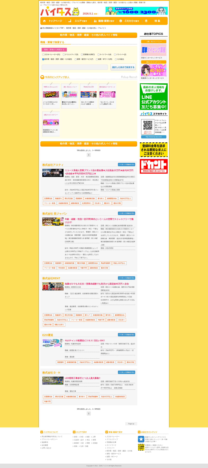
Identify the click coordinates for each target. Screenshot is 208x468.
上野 (94, 437)
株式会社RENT (51, 278)
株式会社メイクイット (107, 87)
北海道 (95, 443)
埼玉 (88, 440)
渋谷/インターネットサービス (151, 58)
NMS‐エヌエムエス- (51, 87)
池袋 (88, 437)
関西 (88, 443)
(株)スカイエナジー (51, 115)
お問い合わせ (46, 448)
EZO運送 (47, 335)
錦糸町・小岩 (79, 443)
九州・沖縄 (84, 446)
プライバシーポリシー (50, 439)
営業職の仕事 (88, 54)
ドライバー (120, 54)
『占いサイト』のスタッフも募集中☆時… (106, 103)
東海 (75, 446)
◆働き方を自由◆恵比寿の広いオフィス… (69, 103)
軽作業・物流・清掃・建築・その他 (57, 59)
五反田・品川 (79, 440)
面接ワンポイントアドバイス (155, 437)
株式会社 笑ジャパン (54, 213)
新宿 (75, 437)
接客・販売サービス (84, 59)
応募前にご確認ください (154, 445)
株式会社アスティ (53, 164)
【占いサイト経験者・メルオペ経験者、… (88, 103)
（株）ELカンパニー (69, 87)
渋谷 (81, 437)
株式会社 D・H (51, 372)
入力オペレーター (50, 54)
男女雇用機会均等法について (52, 436)
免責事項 (45, 442)
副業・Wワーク (103, 59)
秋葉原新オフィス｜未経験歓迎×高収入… (50, 131)
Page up (131, 424)
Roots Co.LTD (89, 87)
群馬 (94, 440)
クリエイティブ (70, 54)
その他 (119, 59)
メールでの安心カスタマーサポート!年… (50, 103)
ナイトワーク (104, 54)
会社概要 (45, 445)
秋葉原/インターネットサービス (152, 78)
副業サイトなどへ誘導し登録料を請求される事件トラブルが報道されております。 (156, 450)
